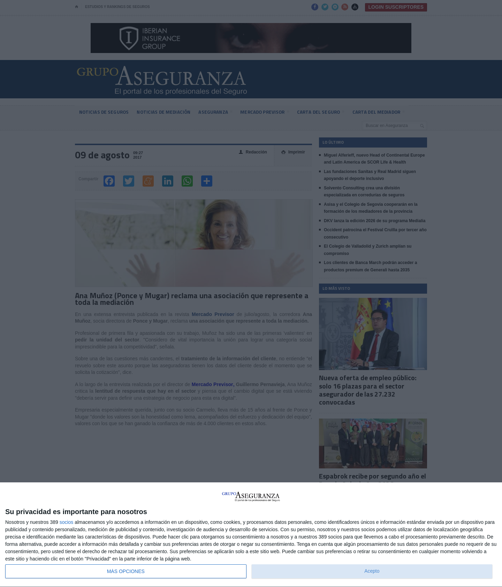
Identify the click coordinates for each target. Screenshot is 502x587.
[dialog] (251, 535)
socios (67, 522)
